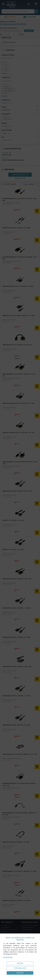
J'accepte (20, 973)
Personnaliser (20, 968)
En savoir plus (7, 957)
